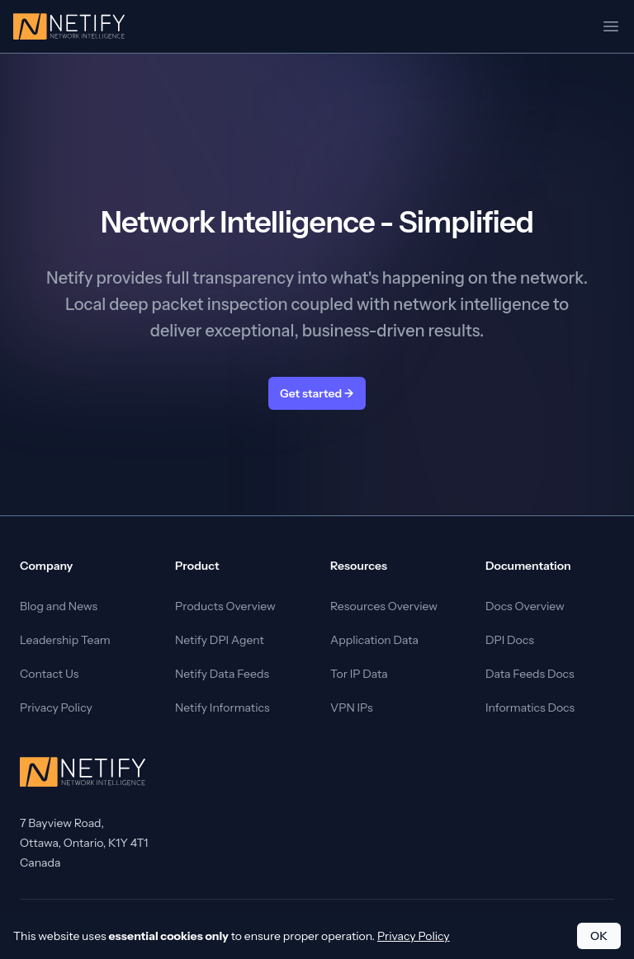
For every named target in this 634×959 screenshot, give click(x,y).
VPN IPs (351, 707)
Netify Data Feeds (222, 673)
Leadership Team (65, 639)
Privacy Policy (56, 707)
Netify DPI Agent (219, 639)
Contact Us (49, 673)
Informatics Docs (530, 707)
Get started (317, 393)
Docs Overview (525, 606)
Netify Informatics (222, 707)
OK (599, 935)
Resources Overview (384, 606)
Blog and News (58, 606)
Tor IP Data (359, 673)
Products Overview (225, 606)
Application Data (374, 639)
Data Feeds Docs (530, 673)
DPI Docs (509, 639)
